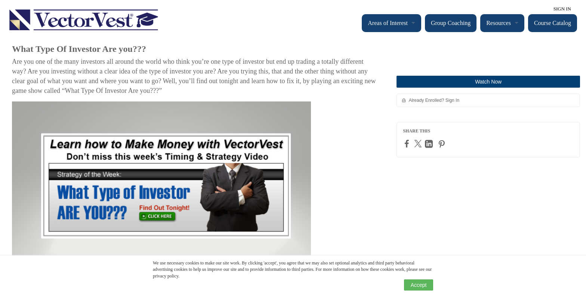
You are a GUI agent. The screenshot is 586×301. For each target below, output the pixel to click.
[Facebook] (408, 143)
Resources (498, 23)
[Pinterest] (442, 144)
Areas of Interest (388, 23)
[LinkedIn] (430, 144)
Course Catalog (552, 23)
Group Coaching (451, 23)
